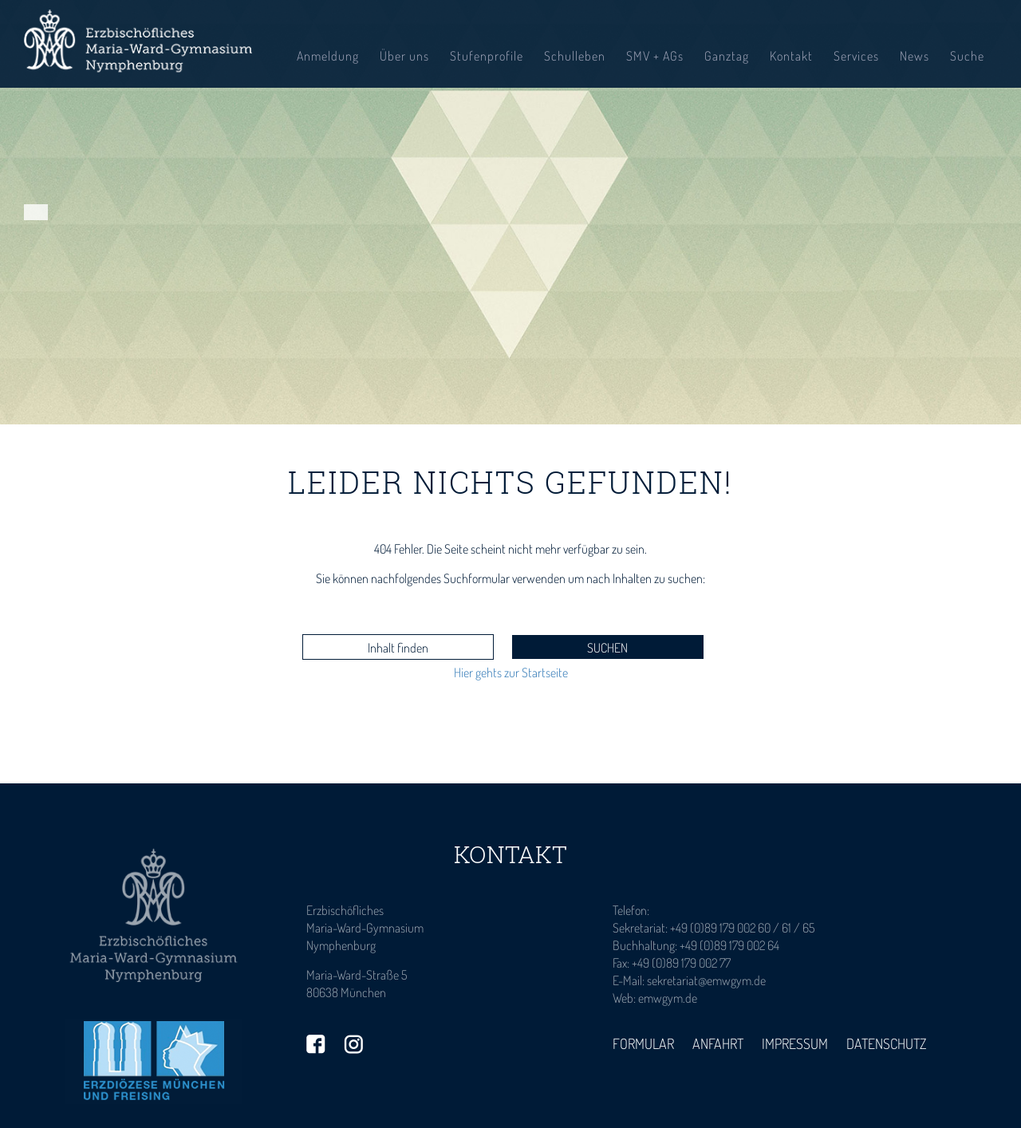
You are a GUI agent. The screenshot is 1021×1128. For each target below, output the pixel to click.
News (914, 56)
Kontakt (791, 56)
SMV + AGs (655, 56)
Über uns (404, 56)
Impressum (795, 1043)
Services (856, 56)
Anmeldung (328, 56)
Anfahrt (717, 1043)
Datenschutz (886, 1043)
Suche (967, 56)
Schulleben (574, 56)
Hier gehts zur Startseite (511, 672)
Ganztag (726, 56)
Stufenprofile (486, 56)
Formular (643, 1043)
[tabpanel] (510, 212)
